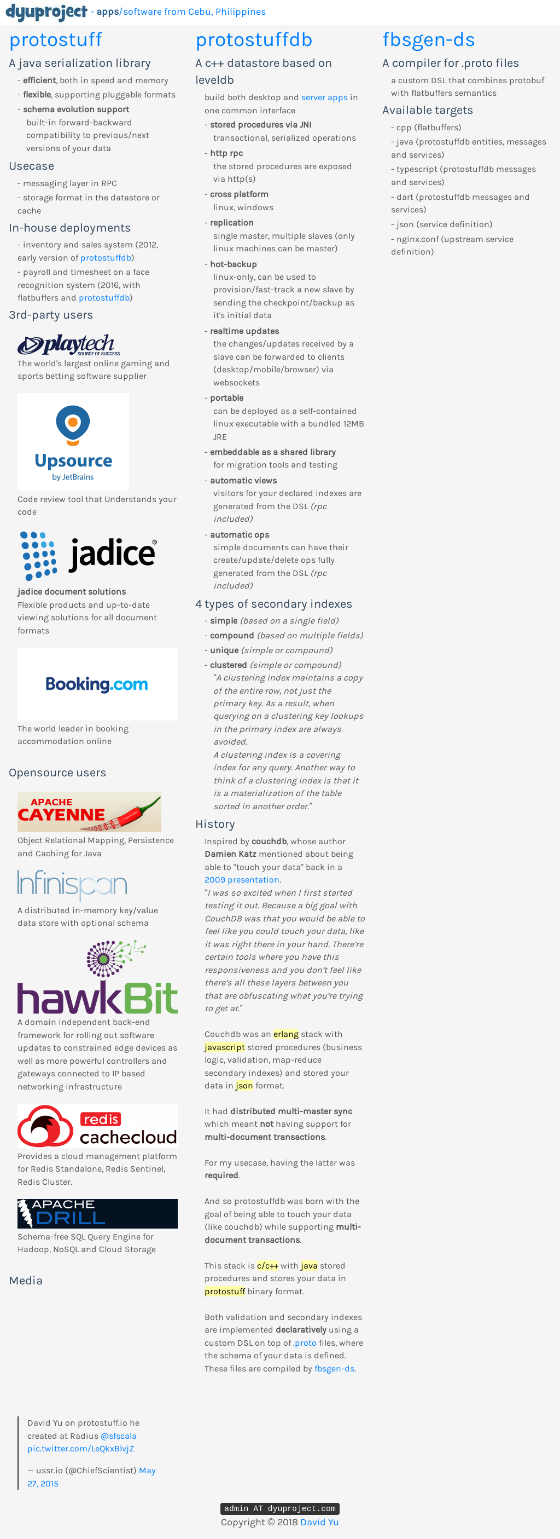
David (313, 1522)
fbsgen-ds (334, 1368)
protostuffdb (105, 257)
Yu (333, 1522)
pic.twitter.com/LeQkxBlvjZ (80, 1448)
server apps (324, 97)
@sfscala (119, 1436)
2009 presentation (242, 879)
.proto (305, 1343)
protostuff (55, 39)
